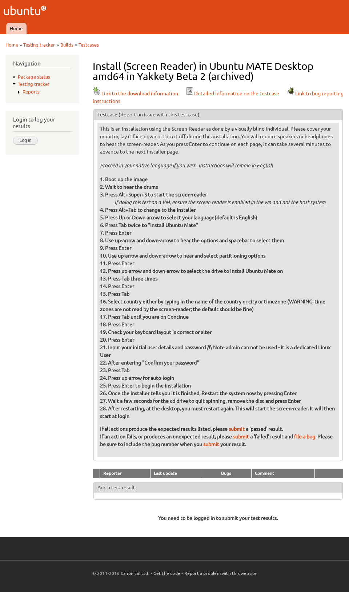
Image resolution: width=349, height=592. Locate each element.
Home (16, 28)
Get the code (166, 573)
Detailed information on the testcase (232, 93)
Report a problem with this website (220, 573)
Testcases (89, 44)
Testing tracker (39, 44)
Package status (34, 76)
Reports (31, 91)
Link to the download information (135, 93)
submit (237, 429)
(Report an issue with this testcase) (159, 115)
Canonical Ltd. (135, 573)
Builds (66, 44)
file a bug (304, 437)
